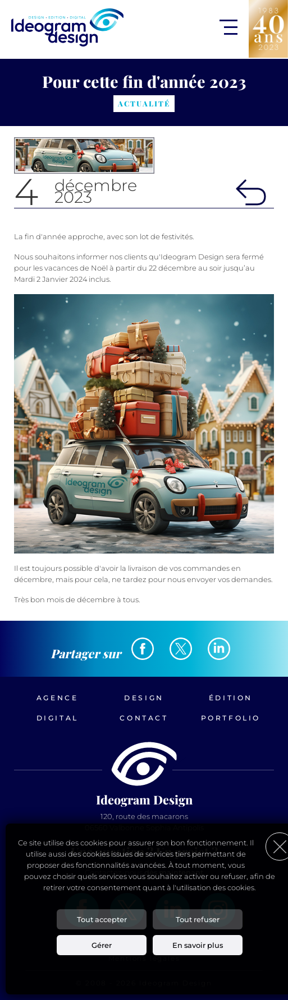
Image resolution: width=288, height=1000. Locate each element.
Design (144, 698)
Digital (57, 718)
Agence (57, 698)
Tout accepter (102, 919)
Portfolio (230, 718)
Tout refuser (198, 919)
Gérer (102, 945)
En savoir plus (197, 945)
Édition (231, 698)
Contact (144, 718)
